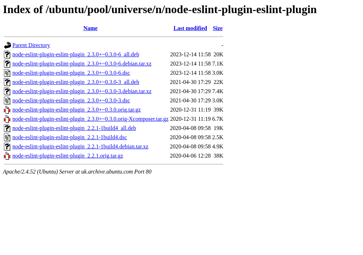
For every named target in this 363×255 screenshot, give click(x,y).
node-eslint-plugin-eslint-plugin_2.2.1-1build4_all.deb (74, 128)
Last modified (190, 28)
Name (90, 28)
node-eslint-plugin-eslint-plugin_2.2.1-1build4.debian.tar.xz (80, 146)
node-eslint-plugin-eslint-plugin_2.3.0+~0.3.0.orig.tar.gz (76, 110)
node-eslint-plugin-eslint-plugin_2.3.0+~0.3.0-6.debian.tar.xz (81, 64)
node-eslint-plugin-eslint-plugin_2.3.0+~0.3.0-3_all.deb (75, 82)
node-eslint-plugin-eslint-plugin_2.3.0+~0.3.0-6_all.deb (75, 54)
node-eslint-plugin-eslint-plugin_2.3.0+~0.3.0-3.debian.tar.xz (81, 91)
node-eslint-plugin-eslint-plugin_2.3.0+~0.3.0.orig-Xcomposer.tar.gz (90, 119)
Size (218, 28)
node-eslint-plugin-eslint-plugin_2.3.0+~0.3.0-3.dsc (71, 100)
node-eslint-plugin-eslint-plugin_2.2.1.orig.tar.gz (67, 156)
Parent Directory (31, 45)
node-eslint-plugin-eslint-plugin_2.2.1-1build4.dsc (69, 137)
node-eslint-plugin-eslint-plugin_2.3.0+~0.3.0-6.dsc (71, 73)
